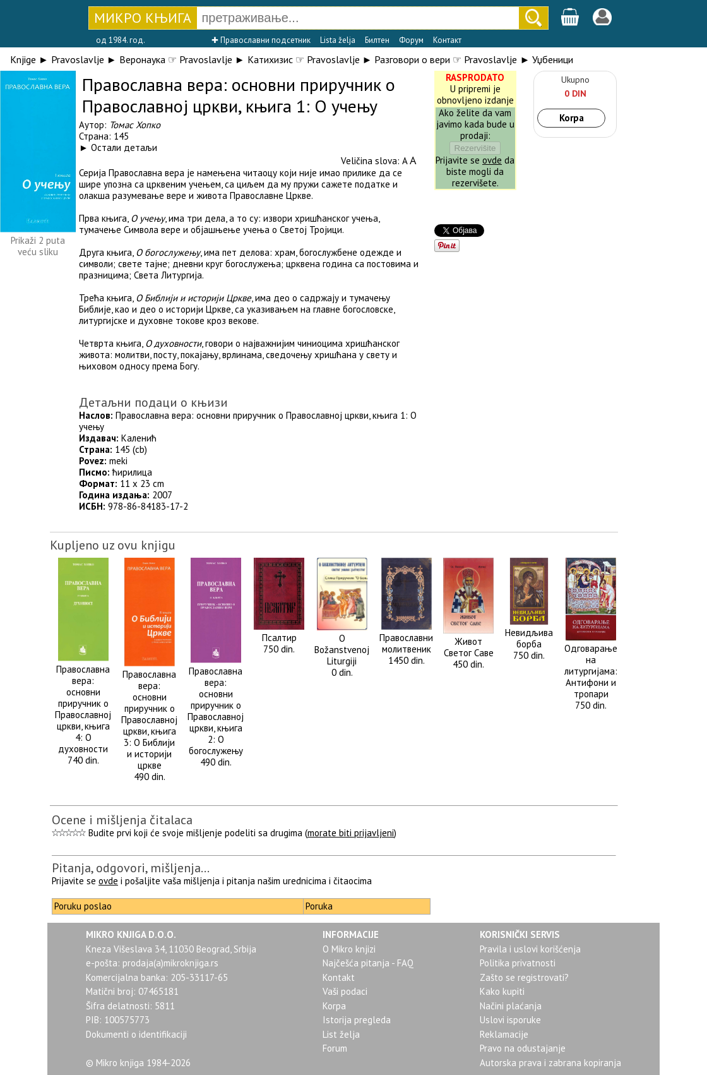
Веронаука (142, 59)
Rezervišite (475, 148)
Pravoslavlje (77, 59)
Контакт (447, 40)
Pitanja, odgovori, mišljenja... (131, 868)
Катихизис (270, 59)
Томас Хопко (134, 125)
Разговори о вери (412, 59)
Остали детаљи (124, 147)
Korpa (571, 118)
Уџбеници (552, 59)
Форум (411, 40)
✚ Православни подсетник (261, 40)
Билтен (377, 40)
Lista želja (337, 40)
